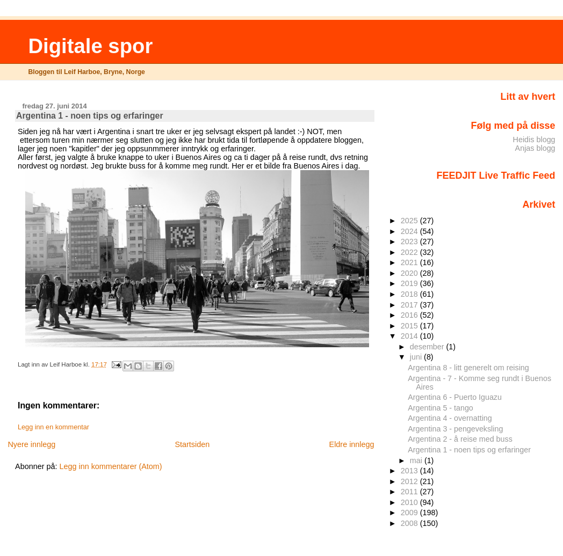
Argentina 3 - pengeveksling (455, 429)
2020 (410, 273)
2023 (410, 241)
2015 (410, 325)
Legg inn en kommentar (53, 427)
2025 (410, 220)
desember (428, 346)
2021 (410, 262)
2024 (410, 231)
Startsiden (192, 444)
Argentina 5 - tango (440, 408)
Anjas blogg (535, 148)
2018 (410, 294)
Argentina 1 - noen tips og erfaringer (469, 449)
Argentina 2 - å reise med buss (460, 439)
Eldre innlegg (351, 444)
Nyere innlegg (31, 444)
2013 (410, 470)
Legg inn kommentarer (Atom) (110, 466)
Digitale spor (90, 45)
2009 (410, 512)
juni (417, 357)
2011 (410, 491)
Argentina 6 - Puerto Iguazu (455, 397)
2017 (410, 305)
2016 (410, 315)
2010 (410, 502)
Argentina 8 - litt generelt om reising (468, 367)
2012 (410, 481)
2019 (410, 283)
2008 (410, 523)
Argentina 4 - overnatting (450, 418)
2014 (410, 336)
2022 (410, 252)
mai (417, 460)
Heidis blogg (534, 139)
